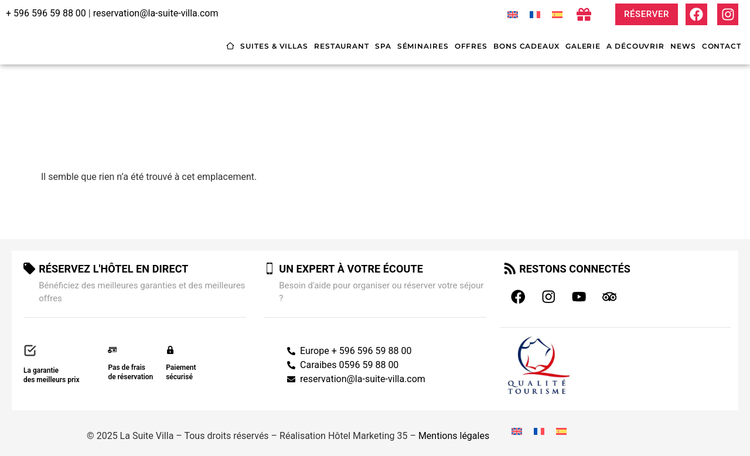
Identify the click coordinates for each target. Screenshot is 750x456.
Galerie (583, 46)
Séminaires (423, 46)
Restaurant (341, 46)
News (683, 46)
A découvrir (635, 46)
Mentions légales (453, 430)
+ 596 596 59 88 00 (46, 13)
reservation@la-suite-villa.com (156, 13)
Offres (471, 46)
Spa (383, 46)
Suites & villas (274, 46)
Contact (721, 46)
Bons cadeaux (526, 46)
